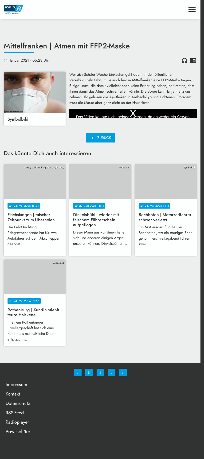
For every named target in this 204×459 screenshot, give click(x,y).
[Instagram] (89, 372)
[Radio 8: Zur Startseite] (52, 9)
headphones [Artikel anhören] (184, 60)
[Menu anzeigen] (192, 9)
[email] (123, 372)
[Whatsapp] (100, 372)
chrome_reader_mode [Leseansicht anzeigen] (193, 60)
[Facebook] (78, 372)
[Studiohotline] (111, 372)
